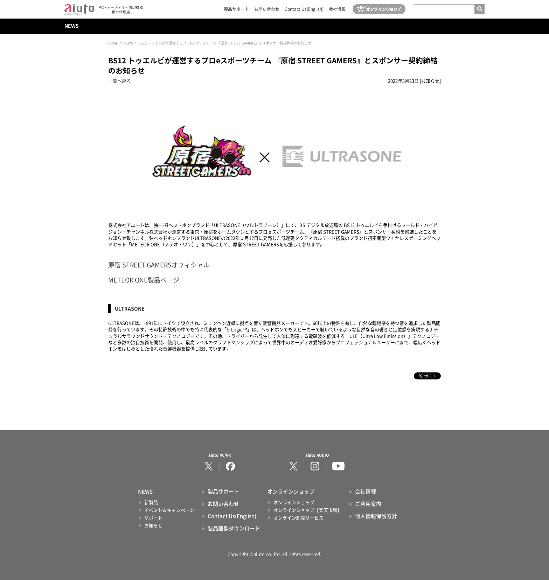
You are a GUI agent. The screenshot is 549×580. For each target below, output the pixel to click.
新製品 (151, 502)
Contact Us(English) (304, 9)
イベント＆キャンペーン (169, 510)
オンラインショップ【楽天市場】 (307, 510)
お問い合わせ (266, 9)
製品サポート (236, 9)
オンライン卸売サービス (298, 518)
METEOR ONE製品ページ (143, 280)
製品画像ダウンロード (234, 528)
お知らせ (153, 525)
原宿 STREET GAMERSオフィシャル (158, 265)
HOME (113, 43)
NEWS (71, 25)
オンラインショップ (293, 502)
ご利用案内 (368, 503)
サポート (153, 518)
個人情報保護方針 (376, 516)
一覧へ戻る (119, 81)
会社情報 (337, 9)
